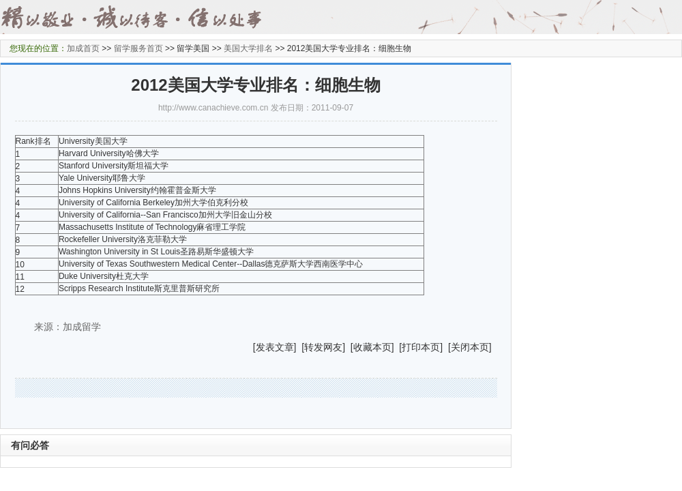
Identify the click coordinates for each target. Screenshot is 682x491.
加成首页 (83, 48)
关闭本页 (470, 347)
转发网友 (323, 347)
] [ (299, 347)
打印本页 (421, 347)
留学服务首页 (138, 48)
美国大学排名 (248, 48)
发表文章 (275, 347)
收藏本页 (372, 347)
